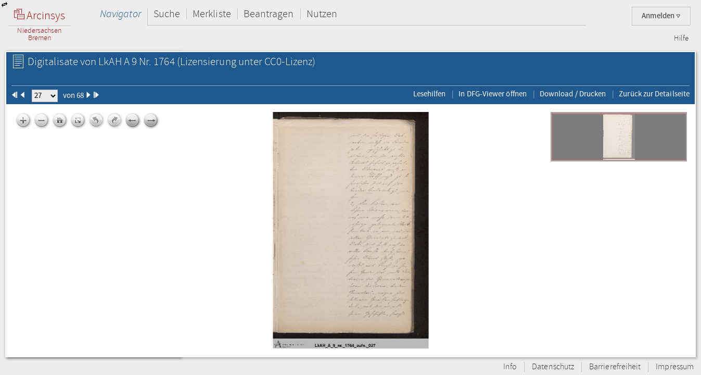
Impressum (675, 367)
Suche (167, 13)
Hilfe (681, 38)
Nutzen (322, 13)
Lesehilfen (429, 94)
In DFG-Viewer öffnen (492, 94)
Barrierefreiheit (615, 367)
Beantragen (269, 13)
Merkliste (212, 13)
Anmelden (661, 16)
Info (510, 367)
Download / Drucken (573, 94)
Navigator (120, 13)
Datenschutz (553, 367)
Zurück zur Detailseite (654, 94)
